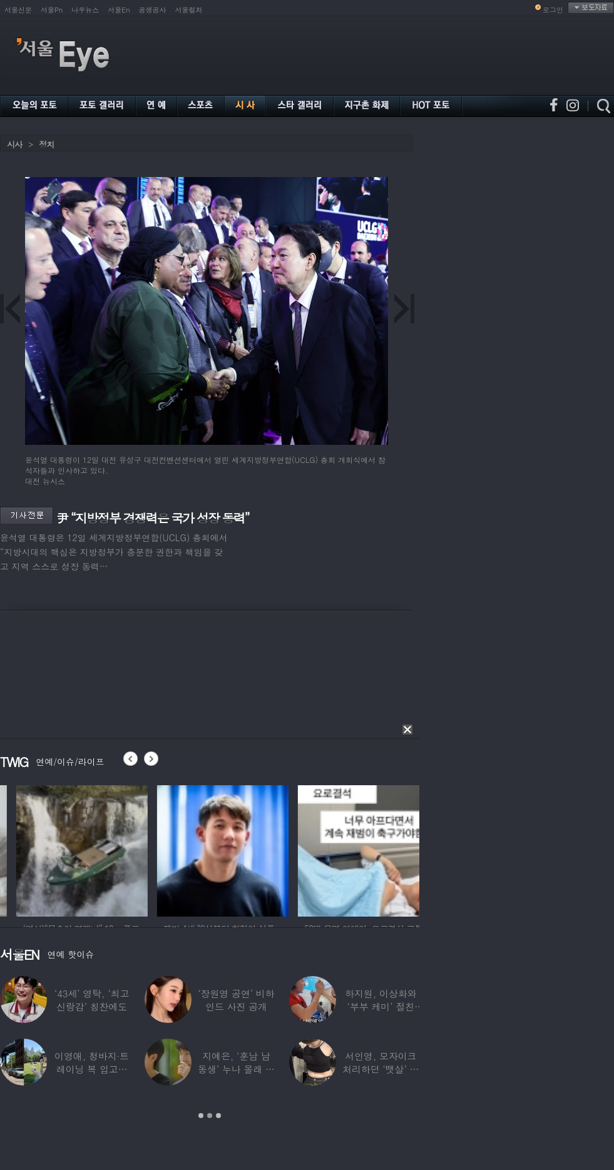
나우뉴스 (85, 9)
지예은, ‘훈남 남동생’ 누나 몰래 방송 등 (236, 1069)
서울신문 (18, 9)
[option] (154, 849)
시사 (14, 144)
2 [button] (209, 1115)
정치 (46, 144)
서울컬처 (189, 9)
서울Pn (52, 9)
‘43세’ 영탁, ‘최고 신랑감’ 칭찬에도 (91, 1000)
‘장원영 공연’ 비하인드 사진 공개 (236, 1000)
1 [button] (200, 1115)
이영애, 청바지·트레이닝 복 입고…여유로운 (91, 1069)
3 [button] (218, 1115)
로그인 (553, 9)
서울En (119, 9)
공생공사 (152, 9)
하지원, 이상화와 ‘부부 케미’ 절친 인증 (380, 1006)
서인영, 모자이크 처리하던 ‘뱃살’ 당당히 (380, 1069)
